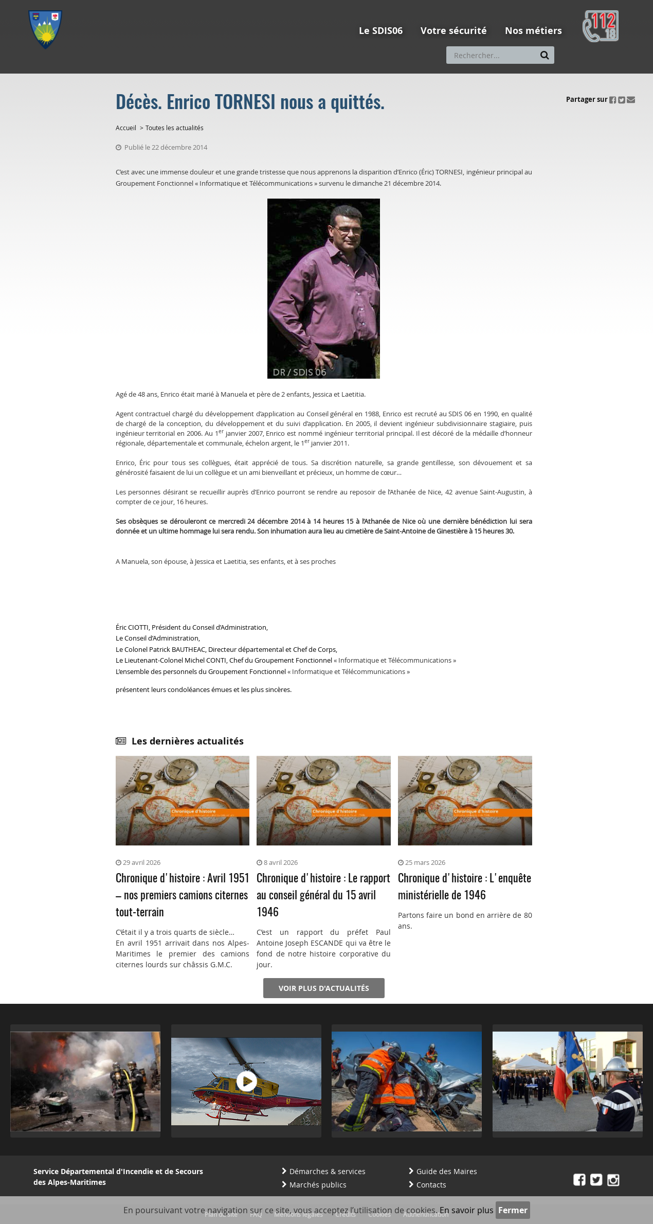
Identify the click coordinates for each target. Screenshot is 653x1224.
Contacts (431, 1185)
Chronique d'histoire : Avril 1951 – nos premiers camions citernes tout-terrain (182, 895)
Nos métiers (533, 30)
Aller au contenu (103, 5)
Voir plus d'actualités (324, 988)
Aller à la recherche (167, 5)
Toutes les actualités (175, 127)
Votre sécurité (454, 30)
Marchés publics (318, 1185)
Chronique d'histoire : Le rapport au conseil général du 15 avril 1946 (323, 895)
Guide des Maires (446, 1171)
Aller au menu (48, 5)
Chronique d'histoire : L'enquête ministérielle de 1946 (464, 887)
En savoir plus (467, 1210)
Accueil (126, 127)
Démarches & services (327, 1171)
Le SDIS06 (381, 30)
